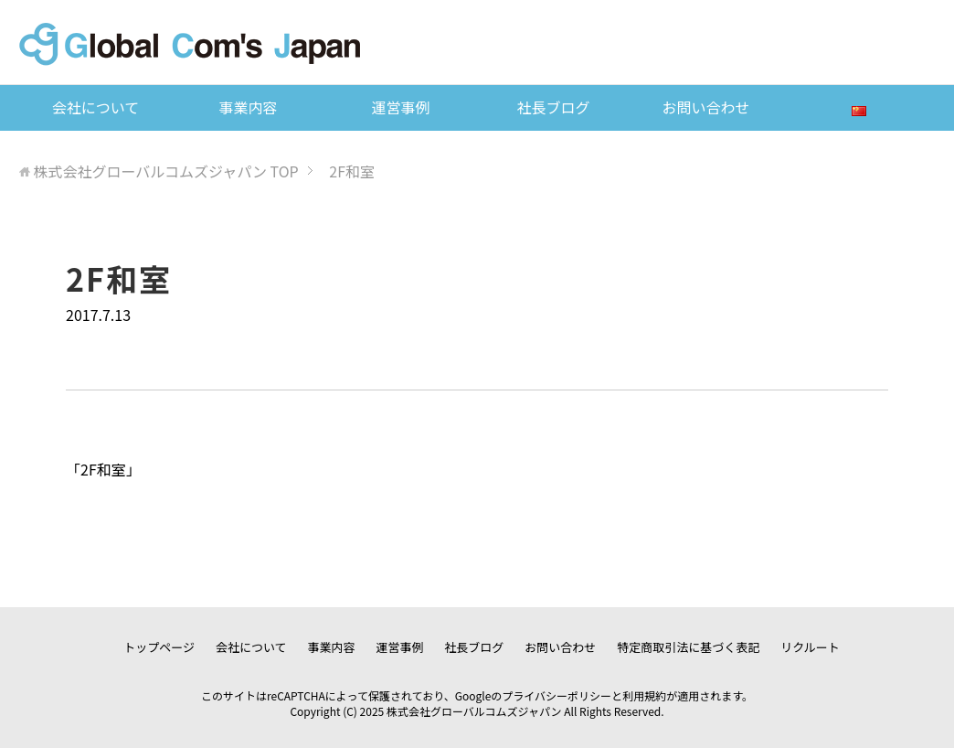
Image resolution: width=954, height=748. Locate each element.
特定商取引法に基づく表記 (688, 647)
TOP (165, 171)
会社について (96, 107)
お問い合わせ (706, 107)
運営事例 (400, 107)
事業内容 (247, 107)
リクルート (810, 647)
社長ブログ (552, 107)
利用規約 (644, 695)
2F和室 (103, 469)
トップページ (159, 647)
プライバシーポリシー (556, 695)
